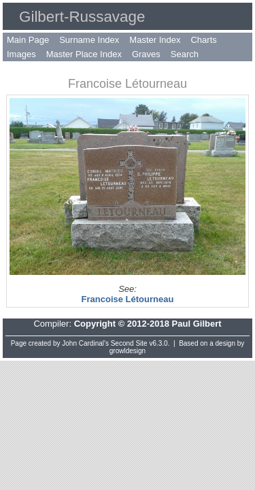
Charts (203, 40)
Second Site (129, 343)
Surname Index (89, 40)
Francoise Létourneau (128, 299)
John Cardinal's (85, 343)
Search (185, 54)
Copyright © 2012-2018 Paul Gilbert (148, 323)
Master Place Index (84, 54)
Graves (146, 54)
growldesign (127, 351)
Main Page (28, 40)
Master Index (154, 40)
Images (21, 54)
